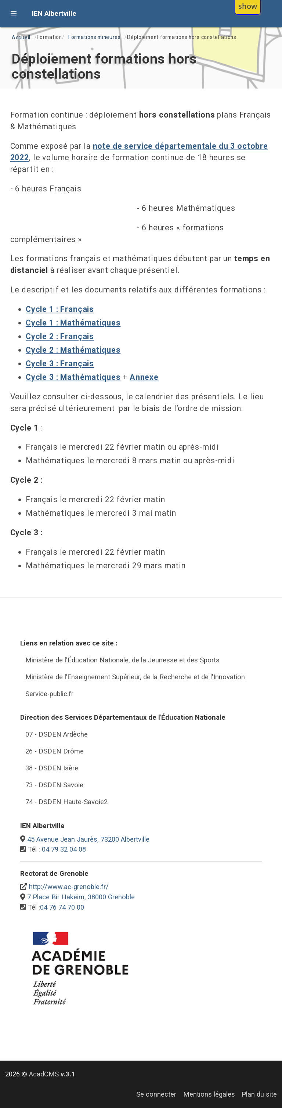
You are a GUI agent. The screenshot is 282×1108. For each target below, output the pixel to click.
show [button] (247, 6)
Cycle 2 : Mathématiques (73, 350)
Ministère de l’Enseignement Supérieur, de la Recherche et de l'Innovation (135, 677)
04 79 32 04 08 (64, 849)
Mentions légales (209, 1094)
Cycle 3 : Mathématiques (73, 377)
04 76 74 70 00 (62, 907)
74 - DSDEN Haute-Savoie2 (66, 802)
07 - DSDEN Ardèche (56, 734)
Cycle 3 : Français (60, 363)
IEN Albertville (54, 13)
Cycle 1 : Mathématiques (73, 322)
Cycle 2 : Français (60, 336)
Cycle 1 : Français (60, 309)
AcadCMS (52, 1074)
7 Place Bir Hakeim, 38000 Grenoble (81, 897)
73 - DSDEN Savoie (54, 785)
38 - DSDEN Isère (51, 768)
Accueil (21, 37)
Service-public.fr (49, 694)
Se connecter (156, 1094)
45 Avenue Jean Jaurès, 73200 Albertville (88, 839)
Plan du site (259, 1094)
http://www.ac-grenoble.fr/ (69, 887)
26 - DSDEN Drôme (54, 751)
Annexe (144, 377)
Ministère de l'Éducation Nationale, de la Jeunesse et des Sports (122, 660)
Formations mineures (94, 37)
